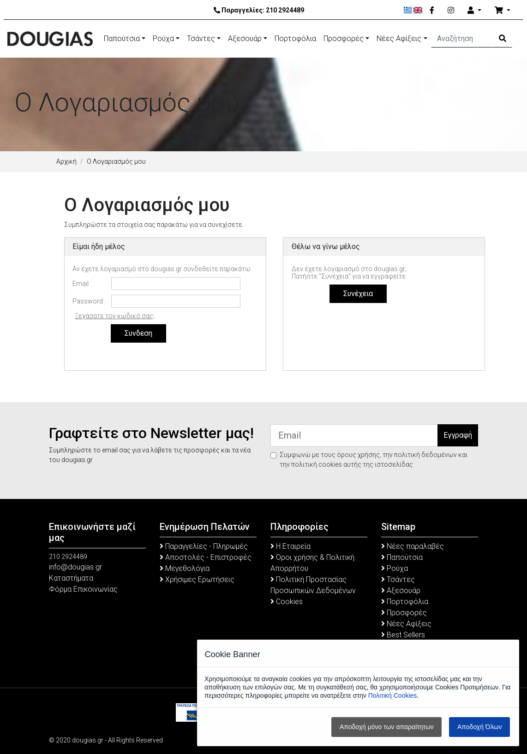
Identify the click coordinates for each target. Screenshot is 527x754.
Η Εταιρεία (290, 546)
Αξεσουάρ (245, 38)
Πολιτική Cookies (392, 695)
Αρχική (66, 161)
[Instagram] (451, 10)
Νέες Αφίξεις (399, 38)
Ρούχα (163, 38)
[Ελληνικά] (408, 10)
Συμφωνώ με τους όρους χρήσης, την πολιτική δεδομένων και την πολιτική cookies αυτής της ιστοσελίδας (373, 459)
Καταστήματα (71, 578)
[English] (417, 10)
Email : (81, 283)
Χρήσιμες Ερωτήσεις (197, 579)
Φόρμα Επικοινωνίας (83, 589)
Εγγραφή (457, 435)
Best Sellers (403, 634)
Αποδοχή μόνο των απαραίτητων (387, 726)
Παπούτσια (122, 38)
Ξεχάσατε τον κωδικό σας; (115, 316)
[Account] (474, 10)
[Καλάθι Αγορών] (502, 10)
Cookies (286, 601)
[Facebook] (432, 10)
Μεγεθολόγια (185, 568)
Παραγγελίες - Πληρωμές (204, 546)
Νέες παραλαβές (412, 546)
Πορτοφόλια (295, 38)
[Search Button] (502, 38)
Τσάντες (201, 38)
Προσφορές (343, 38)
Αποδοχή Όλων (479, 726)
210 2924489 (285, 10)
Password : (89, 301)
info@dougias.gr (75, 567)
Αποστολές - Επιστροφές (206, 557)
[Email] (354, 435)
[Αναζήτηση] (462, 38)
